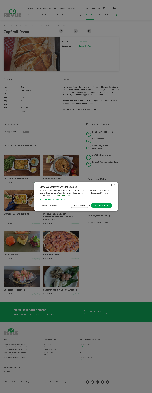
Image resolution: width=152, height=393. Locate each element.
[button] (76, 199)
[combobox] (112, 184)
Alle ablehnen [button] (78, 205)
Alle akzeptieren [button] (101, 205)
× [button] (115, 184)
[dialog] (76, 196)
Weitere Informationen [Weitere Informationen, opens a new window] (63, 195)
